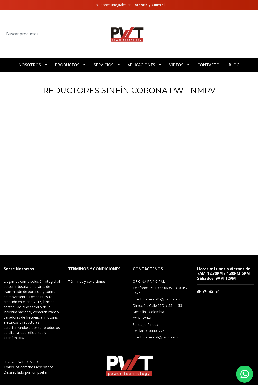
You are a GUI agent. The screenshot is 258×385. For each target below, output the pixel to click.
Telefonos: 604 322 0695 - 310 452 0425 (160, 290)
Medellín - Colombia (148, 312)
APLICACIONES (141, 64)
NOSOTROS (29, 64)
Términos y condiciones (87, 281)
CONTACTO (208, 64)
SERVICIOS (103, 64)
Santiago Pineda (145, 324)
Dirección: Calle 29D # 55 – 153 (157, 305)
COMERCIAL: (143, 318)
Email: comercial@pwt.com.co (156, 337)
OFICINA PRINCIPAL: (149, 281)
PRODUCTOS (67, 64)
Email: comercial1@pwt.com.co (157, 299)
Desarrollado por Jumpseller (26, 372)
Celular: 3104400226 (149, 331)
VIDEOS (176, 64)
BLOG (234, 64)
